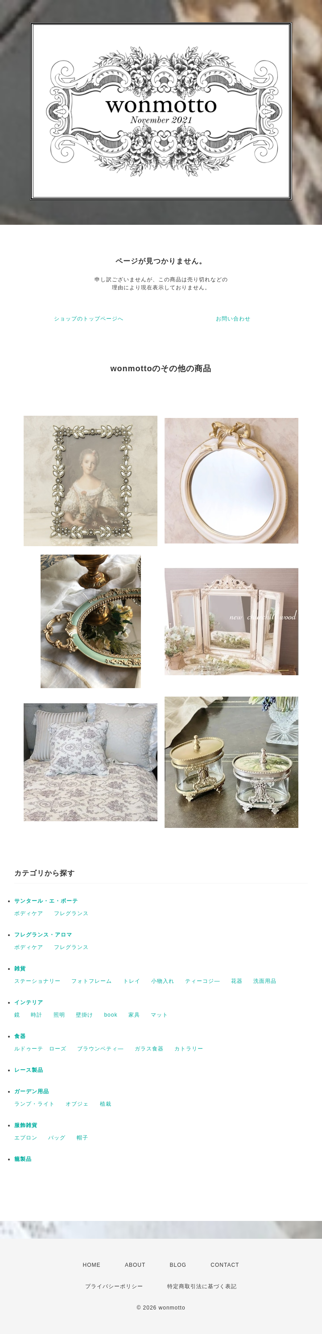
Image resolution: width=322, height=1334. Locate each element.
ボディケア (28, 913)
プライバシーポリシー (114, 1286)
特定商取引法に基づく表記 (202, 1286)
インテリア (28, 1002)
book (110, 1015)
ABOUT (135, 1265)
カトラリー (188, 1049)
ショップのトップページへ (89, 319)
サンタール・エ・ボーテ (46, 901)
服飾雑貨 (25, 1125)
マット (159, 1015)
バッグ (57, 1138)
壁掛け (84, 1015)
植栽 (105, 1104)
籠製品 (23, 1159)
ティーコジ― (202, 981)
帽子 (82, 1138)
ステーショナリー (37, 981)
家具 (134, 1015)
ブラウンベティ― (100, 1049)
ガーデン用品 (31, 1091)
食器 (20, 1036)
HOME (92, 1265)
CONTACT (225, 1265)
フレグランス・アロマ (43, 935)
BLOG (178, 1265)
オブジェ (77, 1104)
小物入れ (162, 981)
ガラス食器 (149, 1049)
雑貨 (20, 968)
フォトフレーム (91, 981)
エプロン (25, 1138)
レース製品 (28, 1070)
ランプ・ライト (34, 1104)
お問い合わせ (233, 319)
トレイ (131, 981)
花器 (237, 981)
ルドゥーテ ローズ (40, 1049)
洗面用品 (265, 981)
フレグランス (71, 913)
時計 (36, 1015)
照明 (59, 1015)
